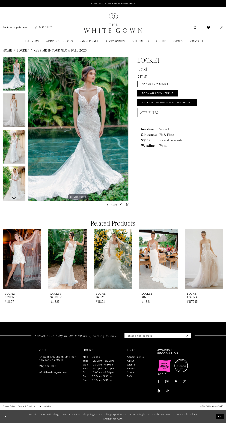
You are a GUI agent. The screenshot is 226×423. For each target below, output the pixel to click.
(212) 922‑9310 (47, 366)
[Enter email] (157, 335)
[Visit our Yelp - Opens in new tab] (158, 390)
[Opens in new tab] (164, 366)
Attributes (149, 112)
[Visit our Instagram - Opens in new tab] (166, 381)
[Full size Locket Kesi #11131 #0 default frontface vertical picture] (78, 129)
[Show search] (195, 27)
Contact (131, 372)
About (130, 360)
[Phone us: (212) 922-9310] (44, 27)
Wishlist (131, 364)
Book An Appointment (157, 93)
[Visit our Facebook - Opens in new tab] (158, 381)
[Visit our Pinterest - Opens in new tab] (176, 381)
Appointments (135, 356)
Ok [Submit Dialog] (220, 416)
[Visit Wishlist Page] (208, 27)
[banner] (113, 23)
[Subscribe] (186, 335)
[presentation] (22, 259)
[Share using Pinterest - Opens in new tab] (121, 204)
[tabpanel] (14, 75)
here (119, 419)
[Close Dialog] (5, 416)
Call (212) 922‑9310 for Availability (167, 102)
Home (7, 50)
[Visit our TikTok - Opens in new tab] (167, 390)
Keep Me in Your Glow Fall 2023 (60, 50)
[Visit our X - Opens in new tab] (184, 381)
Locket (23, 50)
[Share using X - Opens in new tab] (127, 204)
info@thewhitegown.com (53, 372)
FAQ (129, 376)
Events (131, 368)
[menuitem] (44, 27)
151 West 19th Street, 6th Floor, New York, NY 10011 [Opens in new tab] (57, 358)
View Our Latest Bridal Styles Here (113, 3)
